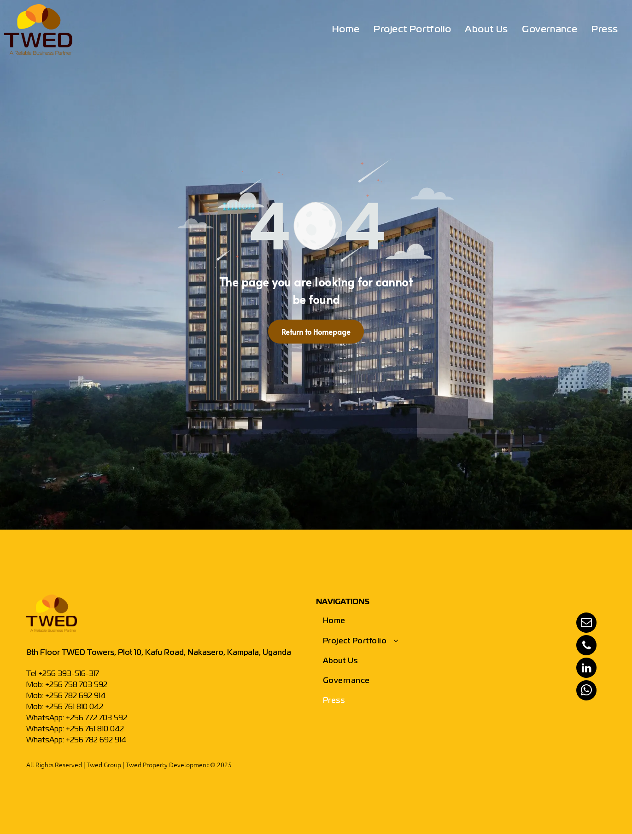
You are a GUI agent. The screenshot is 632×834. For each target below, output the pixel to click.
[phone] (586, 646)
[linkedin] (586, 669)
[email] (586, 623)
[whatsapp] (586, 691)
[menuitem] (346, 29)
